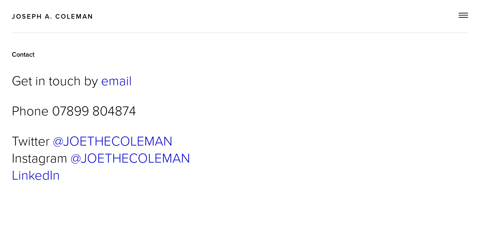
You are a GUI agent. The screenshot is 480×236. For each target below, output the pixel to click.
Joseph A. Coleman (52, 16)
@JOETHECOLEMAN (112, 140)
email (116, 80)
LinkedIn (36, 175)
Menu (463, 15)
